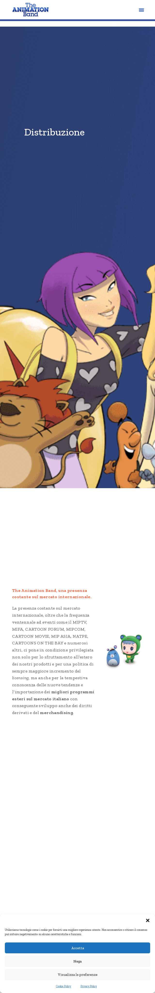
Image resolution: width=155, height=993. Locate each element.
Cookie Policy (63, 986)
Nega (77, 961)
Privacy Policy (89, 986)
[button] (147, 920)
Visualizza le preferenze (77, 975)
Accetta (77, 948)
